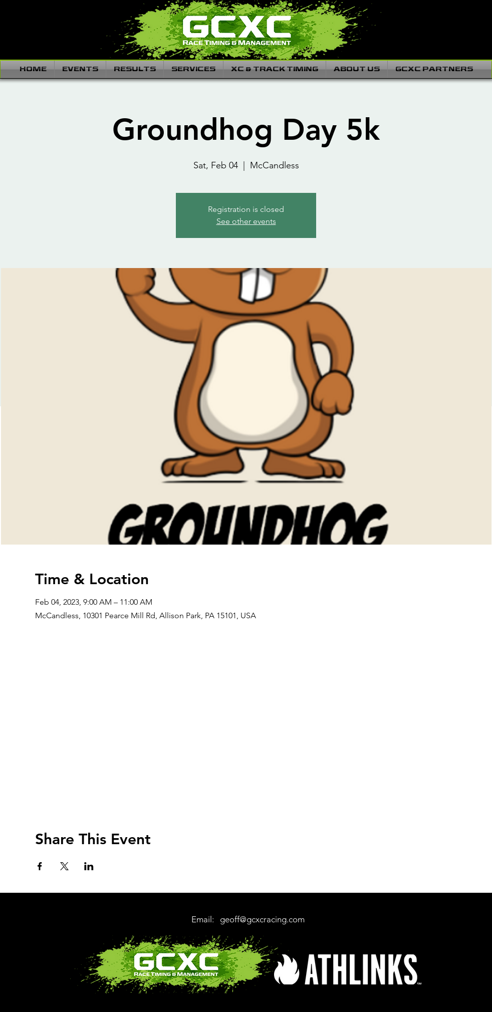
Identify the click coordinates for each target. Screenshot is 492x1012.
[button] (80, 69)
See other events (246, 221)
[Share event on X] (64, 866)
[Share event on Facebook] (40, 866)
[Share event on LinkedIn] (89, 866)
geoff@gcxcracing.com (262, 919)
